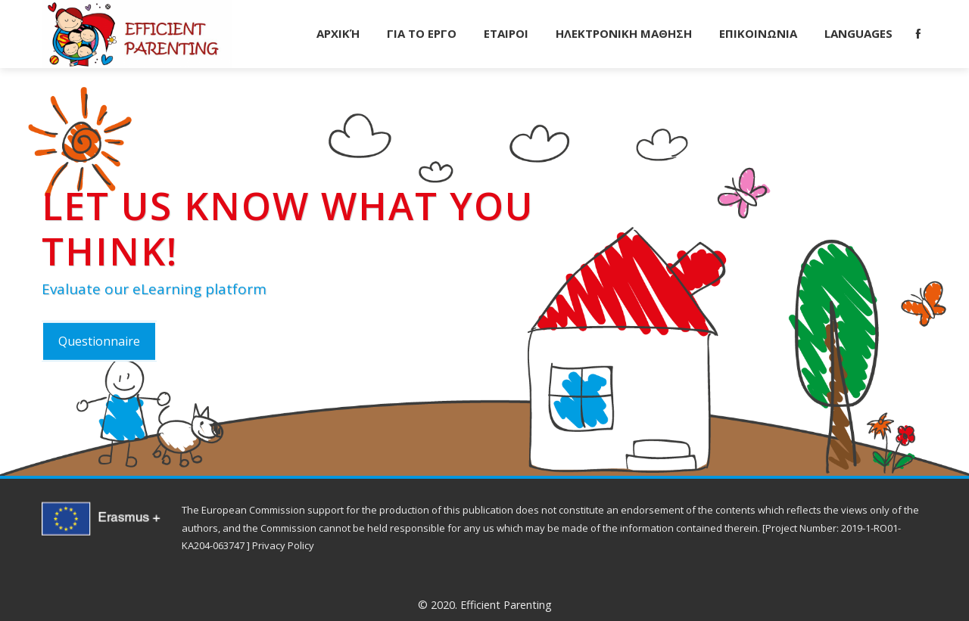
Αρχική (338, 33)
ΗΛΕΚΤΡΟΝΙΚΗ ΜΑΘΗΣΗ (624, 33)
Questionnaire (99, 341)
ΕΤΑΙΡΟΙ (506, 33)
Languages (858, 33)
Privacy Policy (283, 545)
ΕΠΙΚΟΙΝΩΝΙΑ (758, 33)
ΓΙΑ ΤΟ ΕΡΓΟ (421, 33)
